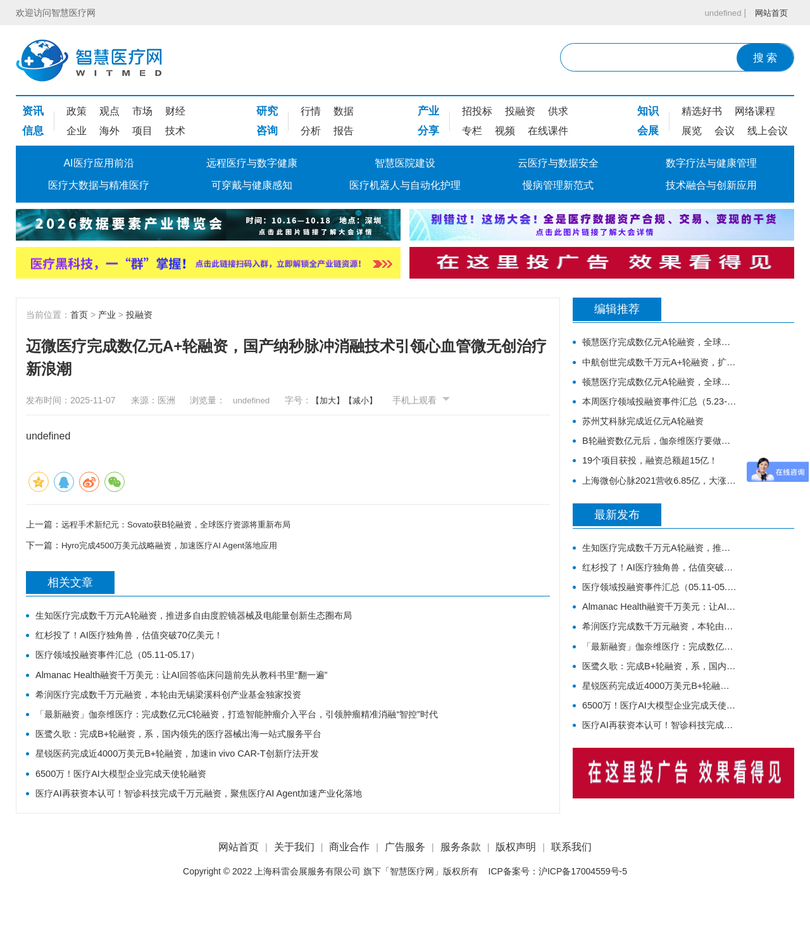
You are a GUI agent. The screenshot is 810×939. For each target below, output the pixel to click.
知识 (648, 111)
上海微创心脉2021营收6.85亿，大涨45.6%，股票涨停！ (659, 498)
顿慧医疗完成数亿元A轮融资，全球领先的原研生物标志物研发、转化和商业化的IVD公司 (659, 343)
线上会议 (767, 130)
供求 (558, 111)
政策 (76, 111)
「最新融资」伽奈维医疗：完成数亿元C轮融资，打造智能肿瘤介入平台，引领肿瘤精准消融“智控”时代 (264, 727)
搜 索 (765, 58)
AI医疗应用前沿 (98, 163)
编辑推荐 (617, 310)
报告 (343, 130)
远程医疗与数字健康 (251, 163)
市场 (142, 111)
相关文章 (70, 583)
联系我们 (571, 881)
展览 (692, 130)
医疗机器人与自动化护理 (405, 185)
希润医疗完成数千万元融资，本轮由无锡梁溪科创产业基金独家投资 (187, 705)
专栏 (472, 130)
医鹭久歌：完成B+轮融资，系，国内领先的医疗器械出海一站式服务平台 (198, 750)
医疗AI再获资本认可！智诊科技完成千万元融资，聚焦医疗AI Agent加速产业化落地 (221, 816)
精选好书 (702, 111)
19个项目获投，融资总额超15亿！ (659, 476)
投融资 (520, 111)
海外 (109, 130)
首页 (79, 315)
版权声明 (515, 881)
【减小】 (366, 400)
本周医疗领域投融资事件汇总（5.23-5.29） (659, 410)
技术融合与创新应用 (711, 185)
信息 (33, 131)
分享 (428, 131)
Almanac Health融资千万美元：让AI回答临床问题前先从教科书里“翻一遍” (200, 683)
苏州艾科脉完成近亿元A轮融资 (651, 432)
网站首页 (770, 13)
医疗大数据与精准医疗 (98, 185)
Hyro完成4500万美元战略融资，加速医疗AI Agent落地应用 (177, 545)
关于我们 (294, 881)
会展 (648, 131)
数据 (343, 111)
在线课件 (548, 130)
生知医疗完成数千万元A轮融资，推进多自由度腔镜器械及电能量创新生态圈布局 (216, 617)
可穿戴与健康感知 (251, 185)
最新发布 (617, 535)
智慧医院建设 (405, 163)
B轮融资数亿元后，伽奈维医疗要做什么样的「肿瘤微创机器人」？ (659, 454)
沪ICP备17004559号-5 (583, 907)
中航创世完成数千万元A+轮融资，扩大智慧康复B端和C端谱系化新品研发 (659, 365)
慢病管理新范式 (558, 185)
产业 (428, 111)
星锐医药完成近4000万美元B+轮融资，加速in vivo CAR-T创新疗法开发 (195, 772)
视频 (505, 130)
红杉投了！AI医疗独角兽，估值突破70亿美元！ (142, 639)
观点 (109, 111)
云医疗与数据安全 (558, 163)
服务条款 (460, 881)
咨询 (267, 131)
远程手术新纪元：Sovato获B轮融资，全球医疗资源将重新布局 (184, 524)
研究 (267, 111)
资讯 (33, 111)
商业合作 (349, 881)
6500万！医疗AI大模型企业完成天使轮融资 (132, 794)
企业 (76, 130)
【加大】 (331, 400)
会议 (724, 130)
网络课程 (755, 111)
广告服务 (405, 881)
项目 (142, 130)
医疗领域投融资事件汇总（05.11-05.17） (128, 661)
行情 (311, 111)
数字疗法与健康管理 (711, 163)
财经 (175, 111)
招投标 (477, 111)
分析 (311, 130)
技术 (175, 130)
